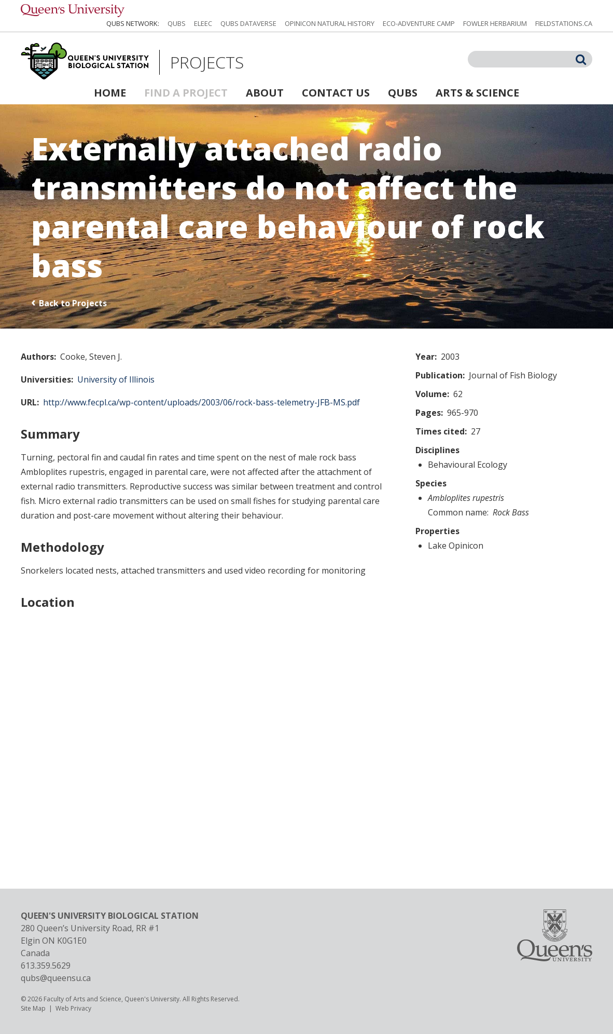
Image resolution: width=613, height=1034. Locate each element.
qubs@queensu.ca (56, 978)
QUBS (177, 23)
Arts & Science (477, 93)
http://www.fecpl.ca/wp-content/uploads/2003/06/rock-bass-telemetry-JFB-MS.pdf (201, 402)
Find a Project (186, 93)
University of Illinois (116, 379)
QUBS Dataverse (248, 23)
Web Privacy (73, 1008)
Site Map (33, 1008)
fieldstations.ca (563, 23)
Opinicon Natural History (329, 23)
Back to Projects (73, 303)
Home (110, 93)
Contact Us (336, 93)
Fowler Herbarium (495, 23)
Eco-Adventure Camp (419, 23)
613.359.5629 (46, 965)
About (265, 93)
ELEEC (203, 23)
